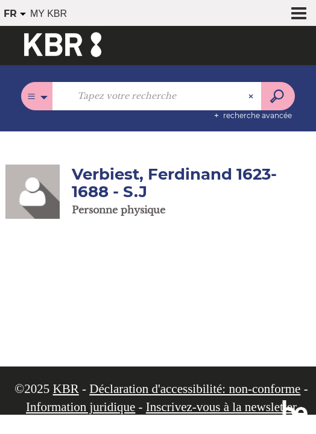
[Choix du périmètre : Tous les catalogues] (37, 96)
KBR (66, 389)
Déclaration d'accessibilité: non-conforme (194, 389)
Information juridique (80, 407)
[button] (32, 191)
